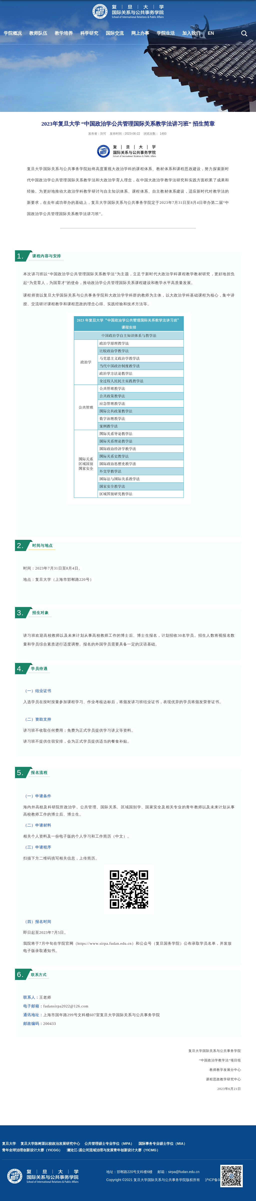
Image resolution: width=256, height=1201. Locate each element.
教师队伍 (38, 33)
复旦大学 (9, 1144)
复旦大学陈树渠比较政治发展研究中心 (50, 1144)
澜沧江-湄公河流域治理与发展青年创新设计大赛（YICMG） (113, 1150)
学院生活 (166, 33)
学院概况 (13, 33)
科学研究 (89, 33)
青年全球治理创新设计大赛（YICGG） (32, 1150)
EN (211, 33)
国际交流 (115, 33)
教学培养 (64, 33)
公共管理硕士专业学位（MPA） (109, 1144)
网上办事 (140, 33)
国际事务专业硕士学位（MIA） (162, 1144)
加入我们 (191, 33)
